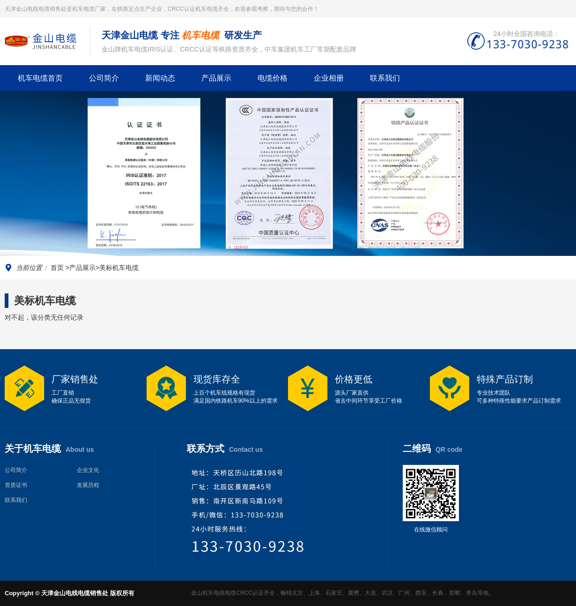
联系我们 (385, 78)
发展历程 (88, 485)
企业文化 (88, 470)
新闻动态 (160, 78)
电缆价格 (273, 78)
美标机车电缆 (119, 267)
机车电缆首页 (40, 78)
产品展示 (216, 78)
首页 (57, 267)
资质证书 (16, 485)
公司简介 (104, 78)
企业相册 (329, 78)
